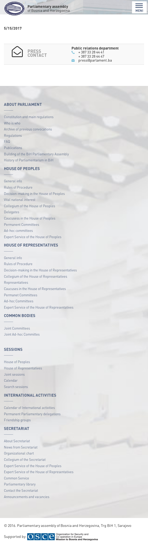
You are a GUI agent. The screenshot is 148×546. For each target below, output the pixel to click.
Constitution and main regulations (28, 116)
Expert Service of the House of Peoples (32, 236)
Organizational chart (19, 453)
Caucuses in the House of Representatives (35, 288)
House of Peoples (17, 361)
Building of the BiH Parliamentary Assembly (36, 154)
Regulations (13, 135)
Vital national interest (19, 199)
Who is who (12, 123)
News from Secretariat (20, 447)
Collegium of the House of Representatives (35, 276)
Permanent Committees (21, 224)
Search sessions (16, 386)
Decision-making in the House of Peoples (34, 193)
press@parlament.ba (95, 60)
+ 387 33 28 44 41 (91, 52)
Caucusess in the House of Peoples (29, 218)
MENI (139, 7)
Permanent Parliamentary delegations (32, 414)
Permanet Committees (20, 295)
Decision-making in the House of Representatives (40, 270)
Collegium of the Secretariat (25, 459)
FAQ (7, 141)
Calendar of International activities (29, 407)
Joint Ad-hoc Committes (22, 334)
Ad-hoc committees (18, 230)
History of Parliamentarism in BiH (28, 160)
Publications (13, 147)
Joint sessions (14, 374)
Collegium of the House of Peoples (29, 206)
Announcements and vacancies (26, 496)
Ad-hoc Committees (18, 301)
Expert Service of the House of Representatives (38, 307)
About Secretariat (17, 441)
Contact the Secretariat (21, 490)
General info (13, 181)
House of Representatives (23, 368)
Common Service (16, 478)
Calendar (11, 380)
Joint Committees (17, 328)
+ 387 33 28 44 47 (91, 56)
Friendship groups (17, 420)
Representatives (16, 282)
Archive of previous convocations (28, 129)
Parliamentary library (20, 484)
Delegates (11, 212)
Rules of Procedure (18, 187)
